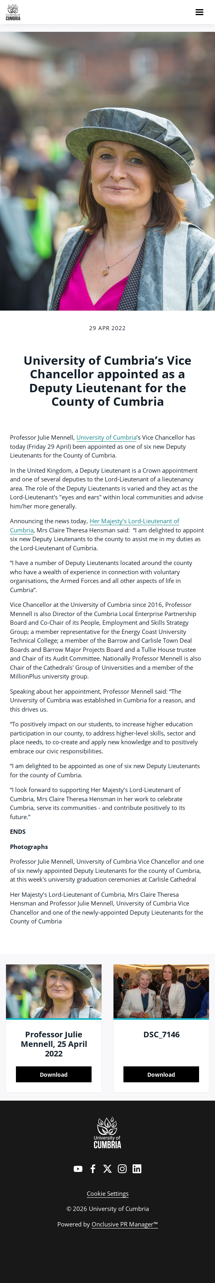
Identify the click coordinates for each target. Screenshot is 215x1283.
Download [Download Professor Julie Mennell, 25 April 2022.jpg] (54, 1074)
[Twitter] (107, 1168)
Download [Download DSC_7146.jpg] (161, 1074)
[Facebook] (92, 1168)
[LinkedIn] (137, 1168)
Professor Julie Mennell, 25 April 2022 (54, 1044)
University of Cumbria (106, 437)
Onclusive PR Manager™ (125, 1224)
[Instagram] (122, 1168)
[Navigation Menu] (199, 12)
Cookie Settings (108, 1193)
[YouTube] (78, 1168)
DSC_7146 (161, 1034)
